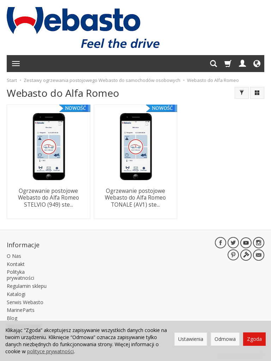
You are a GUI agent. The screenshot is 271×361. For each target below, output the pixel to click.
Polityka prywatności (20, 274)
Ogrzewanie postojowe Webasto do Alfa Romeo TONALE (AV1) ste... (135, 197)
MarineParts (21, 309)
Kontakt (16, 263)
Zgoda (254, 339)
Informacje (23, 244)
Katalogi (16, 293)
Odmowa (225, 339)
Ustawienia (190, 339)
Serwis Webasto (25, 301)
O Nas (14, 254)
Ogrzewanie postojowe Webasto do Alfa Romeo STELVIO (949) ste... (48, 197)
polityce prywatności (50, 351)
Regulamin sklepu (27, 285)
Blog (12, 317)
